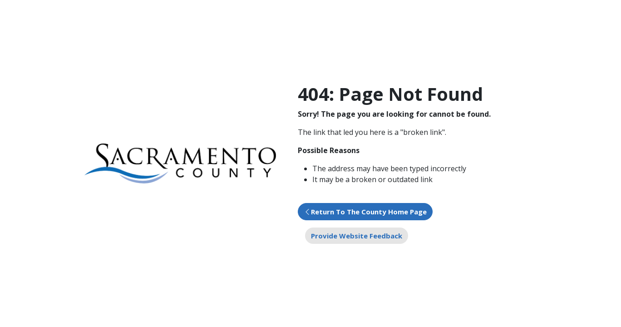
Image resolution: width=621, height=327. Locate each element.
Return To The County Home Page (369, 211)
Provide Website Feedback (356, 235)
